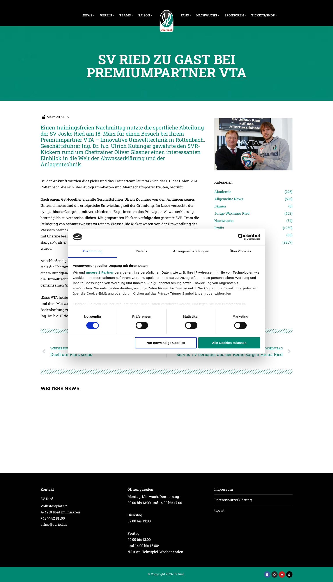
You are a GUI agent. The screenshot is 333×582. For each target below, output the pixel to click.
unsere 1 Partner (99, 272)
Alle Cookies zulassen (229, 343)
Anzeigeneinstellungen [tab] (191, 251)
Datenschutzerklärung (233, 499)
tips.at (219, 510)
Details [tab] (141, 251)
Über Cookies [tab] (240, 251)
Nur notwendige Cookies (166, 343)
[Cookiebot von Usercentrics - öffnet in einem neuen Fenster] (241, 237)
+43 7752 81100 (53, 518)
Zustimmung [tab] (93, 251)
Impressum (223, 489)
